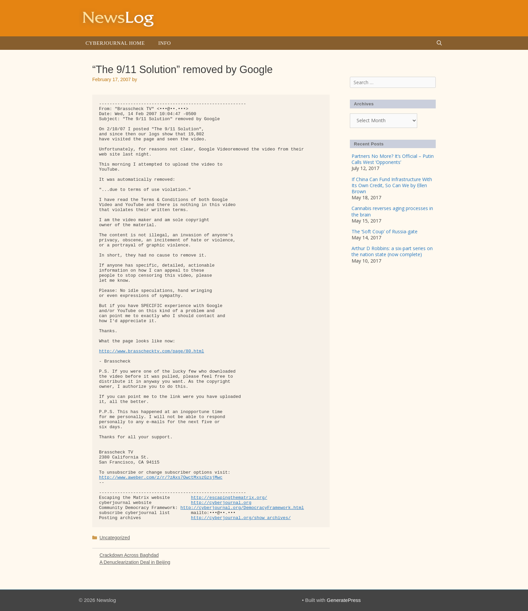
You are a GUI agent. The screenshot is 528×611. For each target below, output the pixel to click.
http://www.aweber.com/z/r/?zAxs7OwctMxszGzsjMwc (161, 477)
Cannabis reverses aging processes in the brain (392, 211)
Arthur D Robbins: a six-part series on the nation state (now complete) (392, 251)
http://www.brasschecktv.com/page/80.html (151, 351)
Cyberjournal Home (115, 43)
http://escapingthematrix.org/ (229, 497)
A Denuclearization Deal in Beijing (134, 562)
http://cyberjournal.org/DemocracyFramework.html (242, 507)
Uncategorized (114, 537)
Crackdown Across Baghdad (129, 555)
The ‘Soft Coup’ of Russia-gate (385, 231)
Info (164, 43)
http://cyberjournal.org (221, 502)
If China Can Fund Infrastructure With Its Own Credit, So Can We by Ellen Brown (392, 185)
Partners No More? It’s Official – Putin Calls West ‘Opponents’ (393, 159)
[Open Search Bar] (439, 43)
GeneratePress (344, 600)
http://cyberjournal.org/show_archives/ (241, 517)
